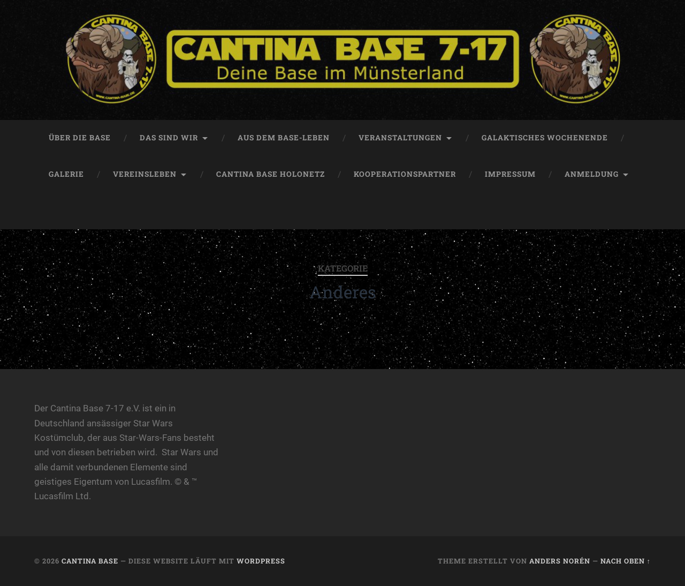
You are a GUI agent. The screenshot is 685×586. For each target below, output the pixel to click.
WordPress (261, 561)
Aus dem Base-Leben (284, 137)
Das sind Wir (169, 137)
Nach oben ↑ (625, 561)
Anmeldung (592, 174)
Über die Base (80, 137)
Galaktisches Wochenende (545, 137)
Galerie (66, 174)
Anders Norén (559, 561)
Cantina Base (90, 561)
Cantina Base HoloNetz (270, 174)
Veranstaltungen (400, 137)
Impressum (510, 174)
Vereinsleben (145, 174)
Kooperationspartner (405, 174)
